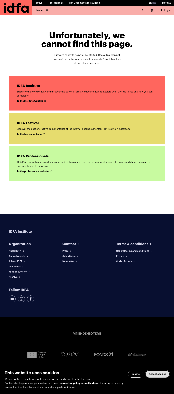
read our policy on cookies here (80, 383)
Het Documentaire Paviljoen (84, 3)
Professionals (56, 3)
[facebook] (30, 298)
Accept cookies (157, 374)
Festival (39, 3)
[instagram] (21, 298)
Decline (136, 374)
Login (165, 10)
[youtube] (12, 298)
